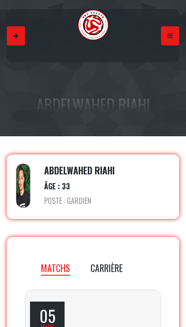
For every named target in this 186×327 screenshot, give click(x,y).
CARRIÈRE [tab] (106, 268)
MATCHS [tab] (55, 268)
